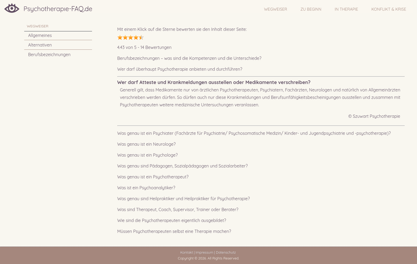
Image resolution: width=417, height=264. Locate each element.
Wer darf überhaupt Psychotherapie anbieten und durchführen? (179, 69)
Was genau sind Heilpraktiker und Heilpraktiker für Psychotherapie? (183, 198)
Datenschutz (227, 252)
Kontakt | (187, 252)
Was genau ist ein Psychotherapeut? (153, 176)
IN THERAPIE (346, 9)
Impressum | (205, 252)
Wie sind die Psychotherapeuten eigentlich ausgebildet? (171, 220)
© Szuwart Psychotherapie (374, 116)
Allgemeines (40, 35)
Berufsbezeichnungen (49, 54)
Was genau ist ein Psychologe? (147, 155)
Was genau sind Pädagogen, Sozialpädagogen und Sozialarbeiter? (182, 166)
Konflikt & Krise (389, 9)
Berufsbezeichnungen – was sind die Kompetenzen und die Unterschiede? (189, 58)
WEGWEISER (275, 9)
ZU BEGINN (311, 9)
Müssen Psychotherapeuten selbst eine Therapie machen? (174, 231)
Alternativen (40, 45)
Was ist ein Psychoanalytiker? (146, 187)
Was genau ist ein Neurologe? (146, 144)
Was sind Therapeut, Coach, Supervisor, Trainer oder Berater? (177, 209)
